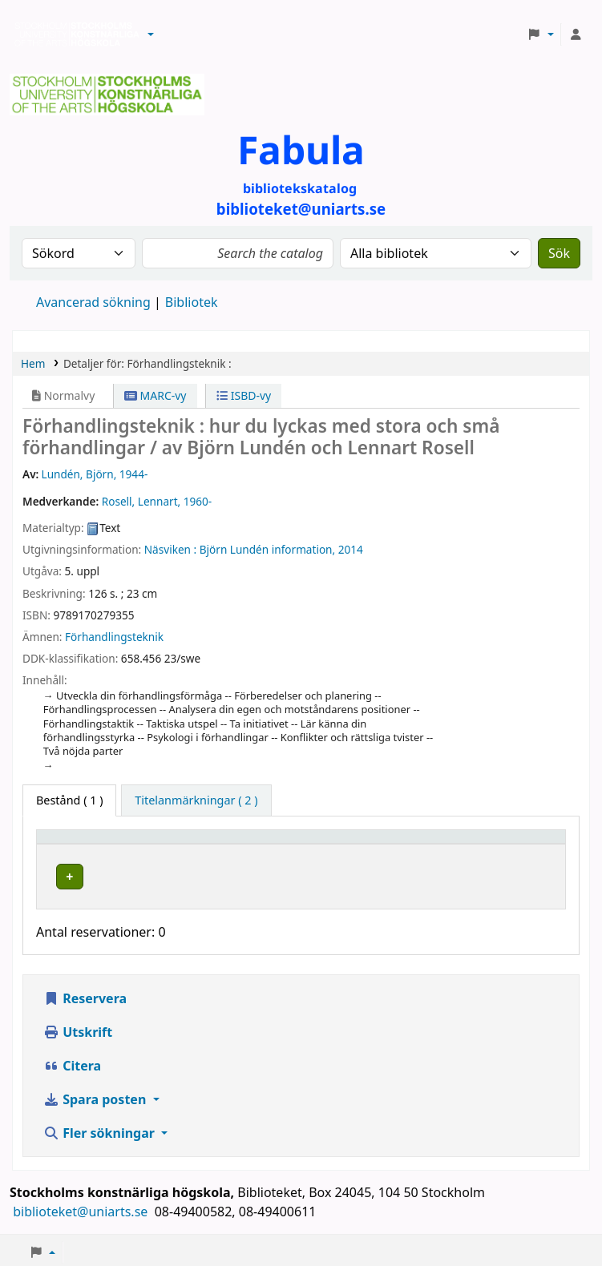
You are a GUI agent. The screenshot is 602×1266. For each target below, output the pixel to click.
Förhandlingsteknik (114, 636)
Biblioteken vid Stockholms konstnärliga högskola (73, 34)
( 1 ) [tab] (69, 800)
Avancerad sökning (93, 302)
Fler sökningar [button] (100, 1129)
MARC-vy (155, 395)
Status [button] (505, 844)
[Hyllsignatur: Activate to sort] (417, 843)
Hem (33, 363)
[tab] (196, 800)
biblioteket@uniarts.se (82, 1207)
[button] (150, 34)
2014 (350, 549)
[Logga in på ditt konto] (575, 34)
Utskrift (77, 1028)
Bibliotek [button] (198, 844)
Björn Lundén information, (267, 549)
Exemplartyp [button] (79, 844)
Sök (559, 253)
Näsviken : (170, 549)
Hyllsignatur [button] (395, 844)
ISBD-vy (243, 395)
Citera (72, 1061)
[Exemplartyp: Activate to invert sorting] (102, 843)
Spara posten (96, 1095)
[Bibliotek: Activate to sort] (259, 843)
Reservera (85, 994)
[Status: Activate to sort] (523, 843)
